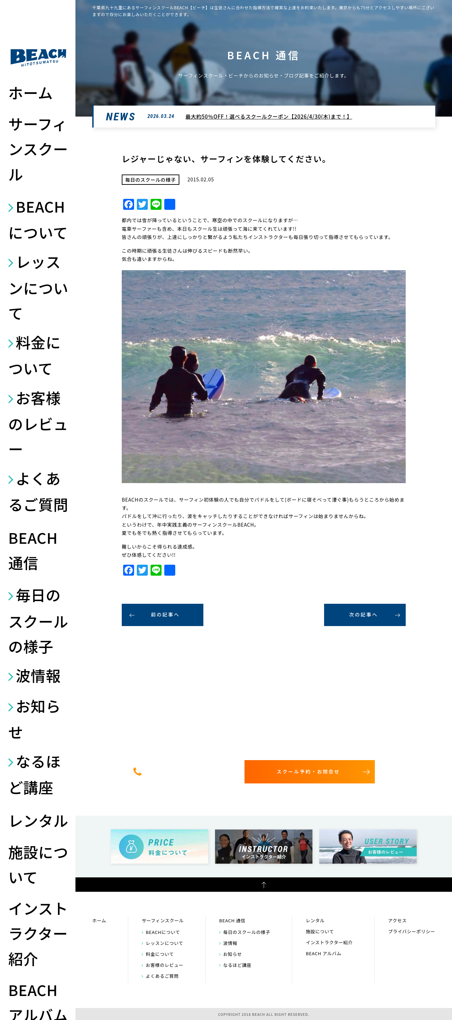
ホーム (30, 92)
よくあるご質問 (38, 491)
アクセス (397, 920)
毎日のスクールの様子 (38, 620)
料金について (34, 355)
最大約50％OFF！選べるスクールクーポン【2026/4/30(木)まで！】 (269, 116)
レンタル (38, 820)
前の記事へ (165, 614)
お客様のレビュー (38, 423)
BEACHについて (38, 219)
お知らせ (34, 718)
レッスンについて (38, 287)
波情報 (38, 675)
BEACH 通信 (33, 550)
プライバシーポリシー (411, 931)
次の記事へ (363, 614)
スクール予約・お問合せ (308, 771)
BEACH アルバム (324, 953)
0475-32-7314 (187, 771)
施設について (38, 864)
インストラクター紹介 (38, 933)
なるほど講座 (34, 773)
